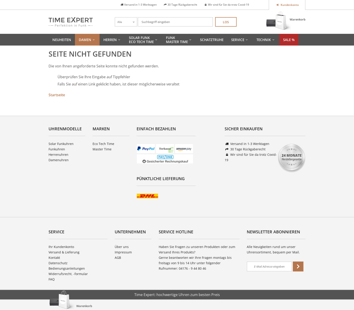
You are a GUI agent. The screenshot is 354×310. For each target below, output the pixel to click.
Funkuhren (57, 149)
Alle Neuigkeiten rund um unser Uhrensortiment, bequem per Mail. (273, 249)
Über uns (122, 247)
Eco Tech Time (103, 144)
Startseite (57, 94)
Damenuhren (59, 160)
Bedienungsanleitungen (67, 268)
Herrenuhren (58, 154)
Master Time (102, 149)
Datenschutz (58, 263)
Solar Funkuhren (61, 144)
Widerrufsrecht (60, 274)
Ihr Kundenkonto (61, 247)
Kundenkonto (289, 5)
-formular (80, 274)
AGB (118, 257)
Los (226, 22)
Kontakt (54, 257)
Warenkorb (297, 19)
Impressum (123, 252)
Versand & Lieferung (64, 252)
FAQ (52, 279)
